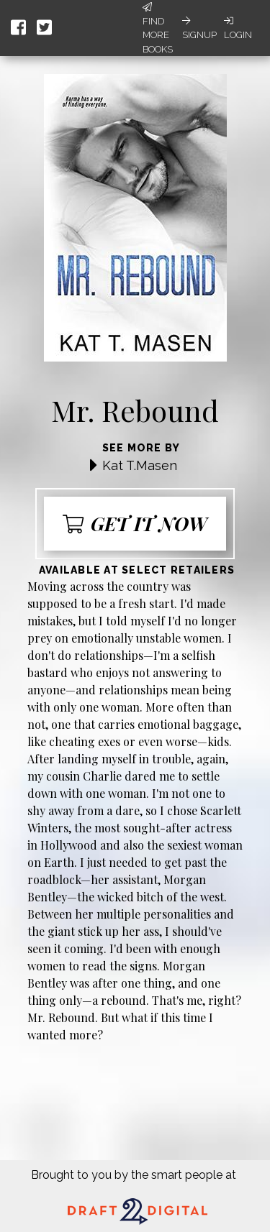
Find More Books (158, 28)
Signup (199, 28)
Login (238, 28)
